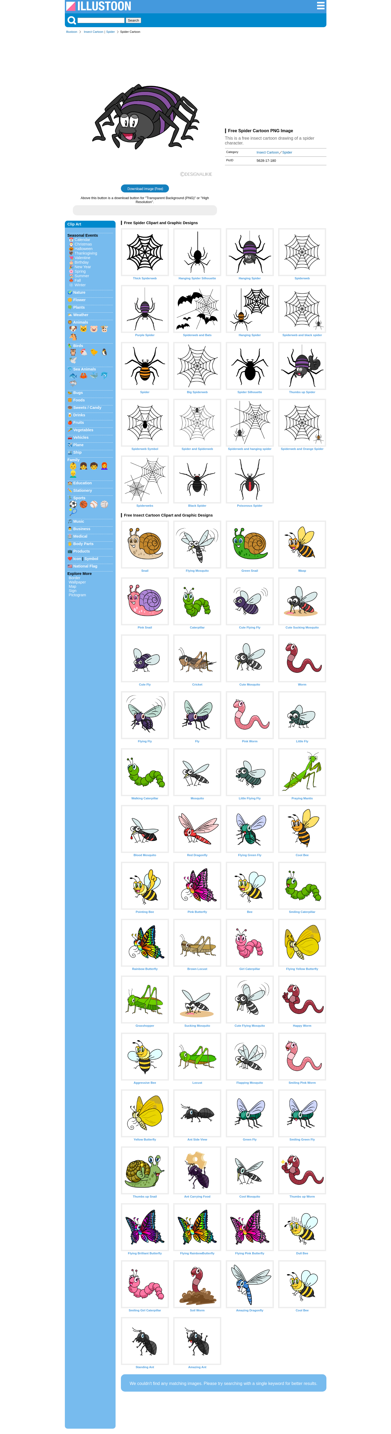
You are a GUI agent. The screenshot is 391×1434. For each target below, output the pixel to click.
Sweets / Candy (87, 407)
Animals (80, 322)
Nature (79, 292)
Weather (81, 315)
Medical (80, 536)
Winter (80, 285)
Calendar (82, 239)
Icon (77, 559)
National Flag (85, 566)
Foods (79, 400)
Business (81, 529)
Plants (79, 307)
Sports (79, 498)
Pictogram (77, 595)
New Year (83, 267)
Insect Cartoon (93, 31)
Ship (77, 452)
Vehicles (81, 437)
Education (82, 483)
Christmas (83, 244)
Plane (78, 445)
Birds (78, 346)
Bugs (78, 392)
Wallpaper (77, 582)
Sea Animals (84, 369)
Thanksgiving (85, 253)
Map (72, 586)
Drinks (79, 415)
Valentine (82, 258)
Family (74, 460)
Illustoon (71, 31)
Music (78, 521)
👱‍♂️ (73, 474)
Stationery (82, 490)
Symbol (91, 559)
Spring (80, 271)
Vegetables (83, 430)
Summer (82, 276)
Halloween (84, 249)
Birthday (82, 262)
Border (74, 578)
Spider (110, 31)
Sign (73, 591)
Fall (78, 280)
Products (81, 551)
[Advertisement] (276, 82)
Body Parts (83, 544)
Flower (79, 300)
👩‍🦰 (104, 466)
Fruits (78, 422)
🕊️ (73, 360)
